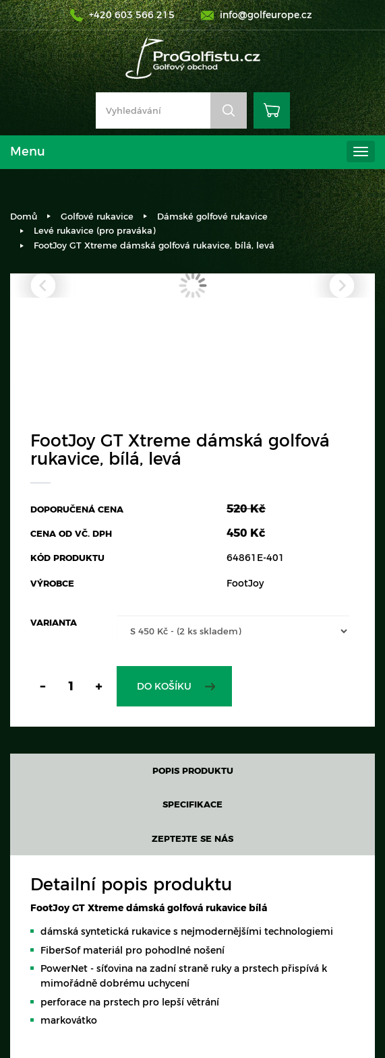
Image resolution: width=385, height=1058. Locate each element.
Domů (23, 216)
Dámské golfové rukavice (212, 216)
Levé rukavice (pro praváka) (94, 230)
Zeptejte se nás (192, 838)
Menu (27, 151)
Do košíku (164, 686)
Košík (272, 110)
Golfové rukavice (97, 216)
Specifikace (192, 804)
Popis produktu (192, 770)
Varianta (53, 622)
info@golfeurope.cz (266, 15)
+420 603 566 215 (132, 15)
